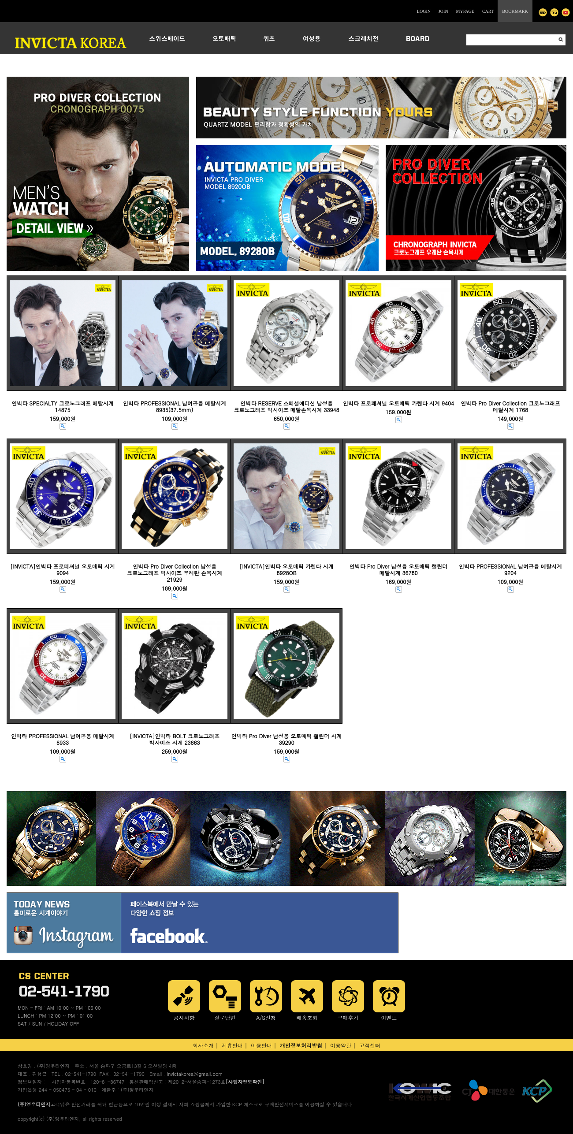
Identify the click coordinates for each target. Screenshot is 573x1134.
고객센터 (369, 1045)
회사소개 (203, 1045)
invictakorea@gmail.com (195, 1074)
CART (488, 11)
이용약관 (340, 1045)
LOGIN (424, 11)
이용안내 (261, 1045)
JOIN (443, 11)
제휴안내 (232, 1045)
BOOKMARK (515, 11)
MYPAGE (465, 11)
